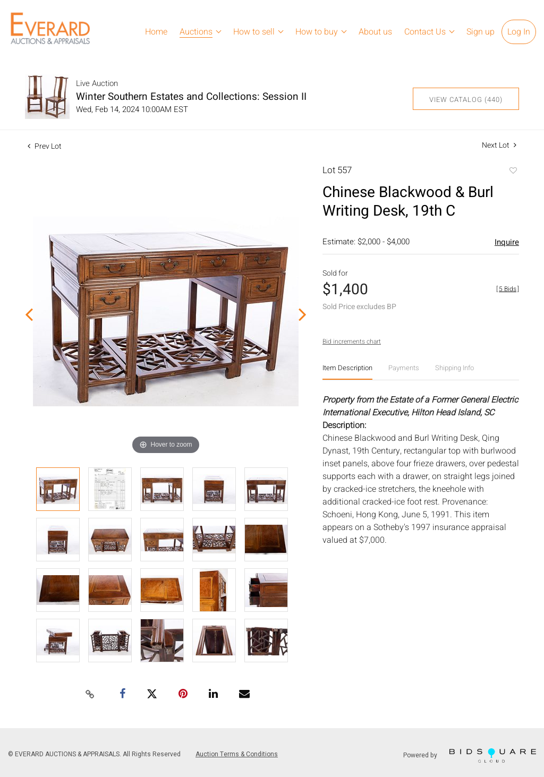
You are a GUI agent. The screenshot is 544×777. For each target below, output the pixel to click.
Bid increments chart (351, 341)
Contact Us (425, 31)
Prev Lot (45, 146)
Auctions (196, 31)
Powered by (469, 755)
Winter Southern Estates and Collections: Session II (191, 96)
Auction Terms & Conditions (237, 754)
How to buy (316, 31)
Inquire (507, 242)
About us (375, 31)
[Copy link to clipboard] (90, 694)
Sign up (480, 31)
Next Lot (499, 145)
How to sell (254, 31)
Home (156, 31)
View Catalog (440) (466, 100)
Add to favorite (512, 171)
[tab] (347, 372)
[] (507, 289)
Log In (518, 31)
